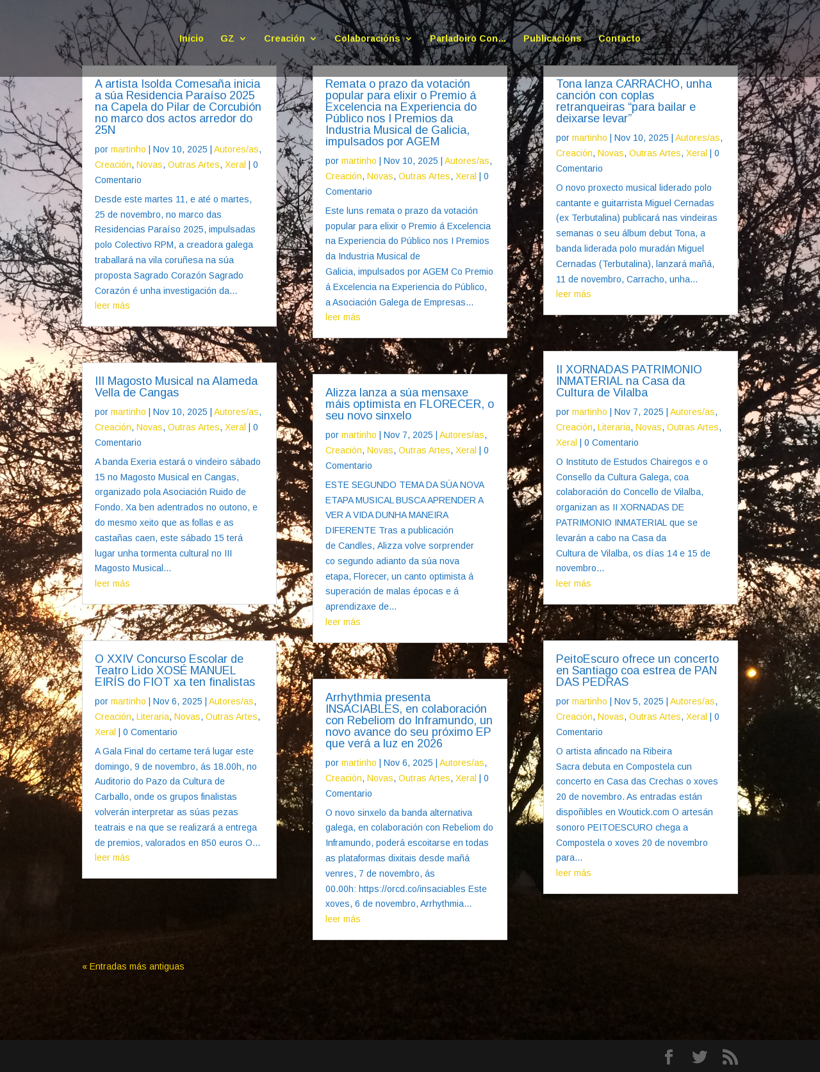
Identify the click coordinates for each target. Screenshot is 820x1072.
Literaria (152, 716)
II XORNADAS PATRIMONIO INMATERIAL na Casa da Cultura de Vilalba (629, 381)
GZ (227, 39)
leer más (112, 305)
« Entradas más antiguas (133, 966)
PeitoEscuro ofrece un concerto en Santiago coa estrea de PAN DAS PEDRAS (637, 670)
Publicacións (552, 39)
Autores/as (236, 149)
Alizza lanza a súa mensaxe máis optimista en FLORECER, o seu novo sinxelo (409, 404)
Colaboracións (367, 39)
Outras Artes (194, 164)
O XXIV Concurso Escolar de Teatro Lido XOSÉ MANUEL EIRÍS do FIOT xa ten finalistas (175, 670)
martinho (128, 149)
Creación (284, 39)
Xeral (235, 164)
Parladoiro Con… (468, 39)
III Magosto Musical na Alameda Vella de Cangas (176, 387)
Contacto (619, 39)
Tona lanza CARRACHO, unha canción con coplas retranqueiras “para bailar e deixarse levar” (634, 101)
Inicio (191, 39)
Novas (149, 164)
